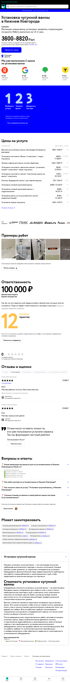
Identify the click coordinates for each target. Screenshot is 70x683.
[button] (35, 10)
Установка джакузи (31, 533)
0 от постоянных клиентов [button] (58, 372)
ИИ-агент (59, 664)
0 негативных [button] (26, 372)
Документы (49, 661)
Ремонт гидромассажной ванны (12, 536)
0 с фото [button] (5, 372)
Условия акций (61, 671)
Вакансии (48, 664)
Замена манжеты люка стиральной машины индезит (18, 543)
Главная (4, 656)
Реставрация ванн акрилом (37, 529)
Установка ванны (6, 383)
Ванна (26, 656)
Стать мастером (61, 661)
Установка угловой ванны (10, 529)
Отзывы (39, 667)
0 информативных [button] (40, 372)
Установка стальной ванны (39, 526)
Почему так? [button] (33, 45)
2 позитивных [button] (15, 372)
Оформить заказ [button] (11, 50)
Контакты (49, 667)
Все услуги (40, 661)
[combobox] (37, 6)
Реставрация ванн (35, 536)
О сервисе (40, 664)
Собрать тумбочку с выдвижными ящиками (15, 539)
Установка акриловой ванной (11, 526)
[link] (15, 525)
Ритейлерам (59, 667)
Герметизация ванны (9, 533)
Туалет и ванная (15, 656)
